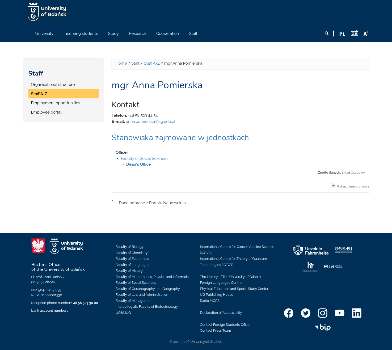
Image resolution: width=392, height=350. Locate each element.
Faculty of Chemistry (131, 253)
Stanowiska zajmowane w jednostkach (180, 137)
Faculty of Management (134, 301)
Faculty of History (129, 271)
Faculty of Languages (132, 265)
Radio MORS (210, 301)
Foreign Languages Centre (221, 283)
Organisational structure (53, 84)
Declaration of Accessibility (221, 313)
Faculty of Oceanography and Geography (148, 289)
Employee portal (46, 112)
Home (121, 63)
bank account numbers (49, 310)
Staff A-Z (39, 93)
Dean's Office (138, 164)
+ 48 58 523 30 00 (84, 303)
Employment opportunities (55, 103)
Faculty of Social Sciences (144, 158)
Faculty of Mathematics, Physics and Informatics (153, 277)
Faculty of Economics (132, 259)
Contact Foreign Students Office (225, 325)
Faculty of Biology (130, 247)
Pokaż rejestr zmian (350, 186)
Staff (35, 73)
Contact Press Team (215, 330)
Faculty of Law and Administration (142, 295)
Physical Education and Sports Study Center (234, 289)
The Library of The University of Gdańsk (230, 277)
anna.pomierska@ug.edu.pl (150, 121)
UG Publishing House (216, 295)
